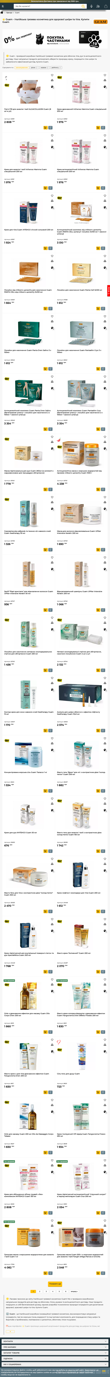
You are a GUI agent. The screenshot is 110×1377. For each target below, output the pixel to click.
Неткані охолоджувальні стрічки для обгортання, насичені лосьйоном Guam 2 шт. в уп (79, 653)
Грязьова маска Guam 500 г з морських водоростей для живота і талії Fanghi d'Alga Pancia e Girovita (80, 1256)
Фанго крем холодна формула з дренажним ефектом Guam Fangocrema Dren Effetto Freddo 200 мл (81, 1015)
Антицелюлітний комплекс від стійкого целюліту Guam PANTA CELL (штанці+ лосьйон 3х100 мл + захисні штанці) (81, 232)
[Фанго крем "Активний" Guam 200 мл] (81, 936)
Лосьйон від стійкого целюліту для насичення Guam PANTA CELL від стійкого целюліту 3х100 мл (28, 291)
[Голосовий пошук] (91, 6)
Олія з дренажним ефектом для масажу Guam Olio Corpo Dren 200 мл (27, 1015)
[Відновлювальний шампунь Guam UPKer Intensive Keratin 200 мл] (81, 574)
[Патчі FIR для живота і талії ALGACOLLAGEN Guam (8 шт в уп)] (29, 92)
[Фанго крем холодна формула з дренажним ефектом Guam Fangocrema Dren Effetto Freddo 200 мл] (81, 996)
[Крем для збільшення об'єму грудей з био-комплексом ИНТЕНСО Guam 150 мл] (29, 1177)
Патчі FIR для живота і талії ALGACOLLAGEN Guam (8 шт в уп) (27, 110)
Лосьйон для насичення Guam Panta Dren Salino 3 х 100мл (27, 352)
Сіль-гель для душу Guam (68, 1074)
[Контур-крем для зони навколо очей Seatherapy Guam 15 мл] (29, 695)
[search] (83, 6)
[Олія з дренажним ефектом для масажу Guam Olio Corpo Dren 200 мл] (29, 996)
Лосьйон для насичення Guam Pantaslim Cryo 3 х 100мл (79, 352)
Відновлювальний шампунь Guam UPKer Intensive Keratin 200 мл (79, 593)
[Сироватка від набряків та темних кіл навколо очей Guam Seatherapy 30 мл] (29, 514)
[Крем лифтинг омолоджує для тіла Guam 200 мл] (81, 876)
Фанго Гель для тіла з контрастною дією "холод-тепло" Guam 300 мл (28, 894)
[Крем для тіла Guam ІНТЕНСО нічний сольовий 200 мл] (29, 212)
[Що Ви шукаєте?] (50, 6)
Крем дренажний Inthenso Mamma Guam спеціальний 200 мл (81, 110)
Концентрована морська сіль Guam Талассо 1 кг (25, 773)
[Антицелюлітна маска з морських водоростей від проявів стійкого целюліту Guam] (81, 454)
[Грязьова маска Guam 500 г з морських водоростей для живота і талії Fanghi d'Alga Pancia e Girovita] (81, 1237)
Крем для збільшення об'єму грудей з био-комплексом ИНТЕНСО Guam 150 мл (23, 1196)
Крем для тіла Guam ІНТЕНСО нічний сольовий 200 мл (28, 230)
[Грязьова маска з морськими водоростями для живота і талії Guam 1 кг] (29, 1237)
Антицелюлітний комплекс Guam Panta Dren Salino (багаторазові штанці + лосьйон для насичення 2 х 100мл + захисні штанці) (27, 413)
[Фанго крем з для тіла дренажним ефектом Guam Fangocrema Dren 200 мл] (29, 1056)
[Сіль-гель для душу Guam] (81, 1056)
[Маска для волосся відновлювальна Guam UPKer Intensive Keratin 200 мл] (81, 514)
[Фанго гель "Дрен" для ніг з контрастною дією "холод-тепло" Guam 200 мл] (81, 755)
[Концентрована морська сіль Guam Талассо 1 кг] (29, 755)
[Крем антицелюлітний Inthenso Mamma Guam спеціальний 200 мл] (81, 152)
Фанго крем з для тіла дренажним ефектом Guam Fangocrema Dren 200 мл (26, 1075)
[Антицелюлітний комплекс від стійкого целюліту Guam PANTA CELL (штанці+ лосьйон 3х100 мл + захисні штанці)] (81, 212)
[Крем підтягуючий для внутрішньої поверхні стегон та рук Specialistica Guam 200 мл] (29, 936)
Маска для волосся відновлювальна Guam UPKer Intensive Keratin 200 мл (79, 532)
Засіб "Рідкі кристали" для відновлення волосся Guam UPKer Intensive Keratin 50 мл (28, 593)
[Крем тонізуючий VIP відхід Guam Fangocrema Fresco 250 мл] (81, 1117)
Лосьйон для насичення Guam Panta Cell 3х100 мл (79, 290)
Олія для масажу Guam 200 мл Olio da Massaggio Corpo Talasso (28, 1135)
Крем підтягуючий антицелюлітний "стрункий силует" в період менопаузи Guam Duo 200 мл (81, 1196)
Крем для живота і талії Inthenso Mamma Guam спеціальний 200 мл (25, 171)
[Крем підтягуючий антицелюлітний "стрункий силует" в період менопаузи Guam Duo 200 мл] (81, 1177)
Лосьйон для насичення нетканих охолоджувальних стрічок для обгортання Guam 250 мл (28, 653)
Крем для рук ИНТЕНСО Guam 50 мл (20, 833)
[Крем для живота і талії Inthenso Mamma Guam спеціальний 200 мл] (29, 152)
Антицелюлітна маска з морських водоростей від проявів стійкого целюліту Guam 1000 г (79, 472)
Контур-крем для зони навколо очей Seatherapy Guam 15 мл (28, 713)
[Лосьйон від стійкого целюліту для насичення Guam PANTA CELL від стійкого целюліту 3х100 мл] (29, 273)
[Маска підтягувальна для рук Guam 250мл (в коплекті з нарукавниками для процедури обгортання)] (29, 454)
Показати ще (55, 1284)
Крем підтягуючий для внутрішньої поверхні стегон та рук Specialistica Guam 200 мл (29, 954)
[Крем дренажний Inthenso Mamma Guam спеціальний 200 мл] (81, 92)
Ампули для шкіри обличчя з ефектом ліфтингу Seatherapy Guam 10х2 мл (78, 713)
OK (103, 1371)
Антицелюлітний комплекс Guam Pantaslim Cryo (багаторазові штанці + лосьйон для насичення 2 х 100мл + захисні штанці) (80, 413)
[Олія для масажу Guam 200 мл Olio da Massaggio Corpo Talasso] (29, 1117)
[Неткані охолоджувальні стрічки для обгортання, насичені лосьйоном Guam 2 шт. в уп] (81, 634)
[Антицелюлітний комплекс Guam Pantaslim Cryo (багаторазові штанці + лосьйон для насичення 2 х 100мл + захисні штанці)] (81, 393)
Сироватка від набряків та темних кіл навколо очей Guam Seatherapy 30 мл (27, 532)
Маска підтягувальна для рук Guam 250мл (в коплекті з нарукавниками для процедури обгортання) (28, 472)
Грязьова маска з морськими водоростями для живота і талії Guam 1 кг (29, 1256)
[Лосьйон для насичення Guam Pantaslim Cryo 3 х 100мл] (81, 333)
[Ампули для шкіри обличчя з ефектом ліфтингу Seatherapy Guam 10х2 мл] (81, 695)
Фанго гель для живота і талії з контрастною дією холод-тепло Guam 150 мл (79, 834)
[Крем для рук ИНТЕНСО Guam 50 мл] (29, 815)
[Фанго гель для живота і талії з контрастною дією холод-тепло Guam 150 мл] (81, 815)
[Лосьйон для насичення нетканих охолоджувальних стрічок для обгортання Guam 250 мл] (29, 634)
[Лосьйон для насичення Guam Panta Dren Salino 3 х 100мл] (29, 333)
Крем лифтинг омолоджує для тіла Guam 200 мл (78, 893)
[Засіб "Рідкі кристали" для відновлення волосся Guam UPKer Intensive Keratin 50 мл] (29, 574)
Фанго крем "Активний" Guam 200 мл (73, 953)
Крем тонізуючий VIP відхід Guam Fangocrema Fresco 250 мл (81, 1135)
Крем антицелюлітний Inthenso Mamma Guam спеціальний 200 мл (78, 171)
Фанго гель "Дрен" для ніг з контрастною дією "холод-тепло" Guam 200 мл (81, 774)
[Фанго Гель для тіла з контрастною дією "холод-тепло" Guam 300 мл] (29, 876)
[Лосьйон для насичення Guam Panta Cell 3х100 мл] (81, 273)
